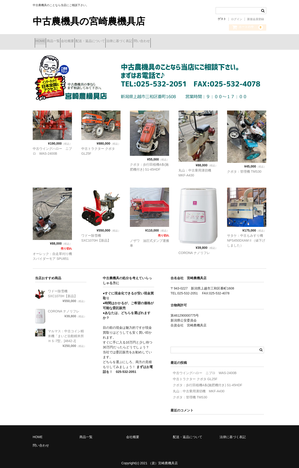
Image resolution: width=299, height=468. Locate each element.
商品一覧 (63, 41)
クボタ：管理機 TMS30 (244, 168)
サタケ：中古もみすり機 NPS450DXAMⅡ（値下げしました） (246, 237)
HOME (42, 41)
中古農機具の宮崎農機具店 (89, 21)
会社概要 (86, 41)
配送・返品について (117, 41)
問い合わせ (185, 41)
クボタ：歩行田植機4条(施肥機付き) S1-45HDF (207, 381)
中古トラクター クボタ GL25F (195, 375)
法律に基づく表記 (154, 41)
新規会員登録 (255, 19)
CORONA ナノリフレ (194, 249)
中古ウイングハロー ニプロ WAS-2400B (205, 369)
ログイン (236, 19)
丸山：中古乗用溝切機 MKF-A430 (198, 387)
